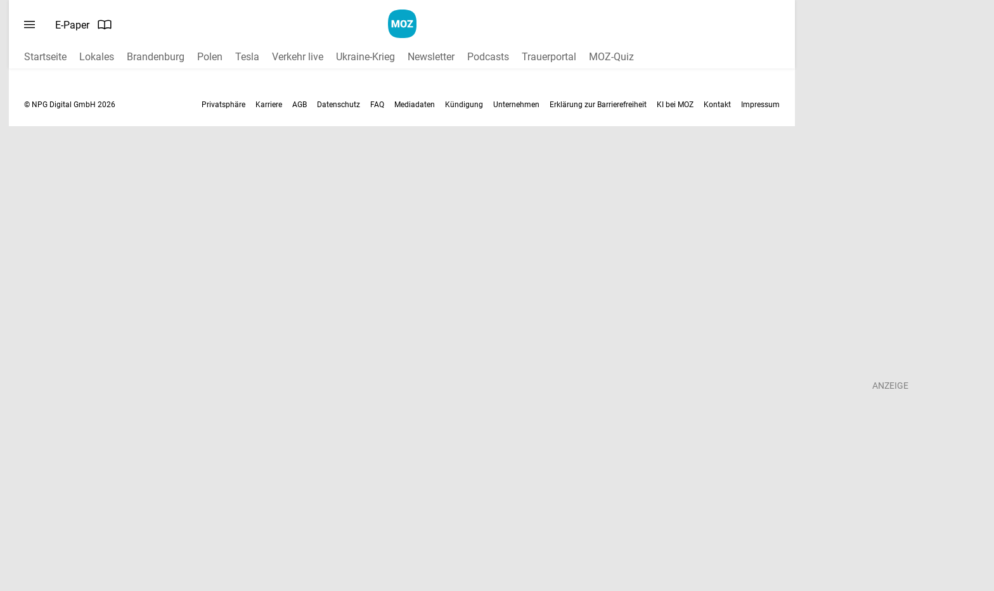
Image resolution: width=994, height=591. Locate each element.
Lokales (96, 57)
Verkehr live (297, 57)
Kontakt (717, 104)
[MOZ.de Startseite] (402, 24)
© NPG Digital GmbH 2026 (69, 104)
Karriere (268, 104)
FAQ (377, 104)
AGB (299, 104)
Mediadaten (414, 104)
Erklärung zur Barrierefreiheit (598, 104)
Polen (210, 57)
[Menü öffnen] (29, 24)
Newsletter (431, 57)
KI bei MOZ (675, 104)
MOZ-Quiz (611, 57)
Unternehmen (516, 104)
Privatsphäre (223, 104)
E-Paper (83, 24)
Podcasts (488, 57)
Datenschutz (338, 104)
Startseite (45, 57)
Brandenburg (155, 57)
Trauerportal (549, 57)
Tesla (247, 57)
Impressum (760, 104)
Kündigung (464, 104)
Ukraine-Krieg (365, 57)
